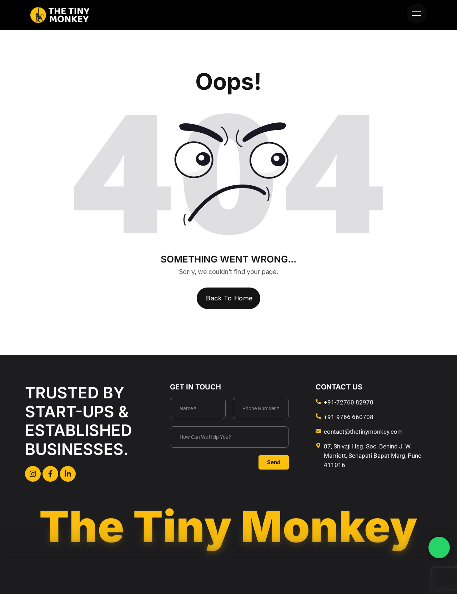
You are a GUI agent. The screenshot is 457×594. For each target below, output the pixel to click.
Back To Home (229, 298)
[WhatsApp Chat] (439, 547)
